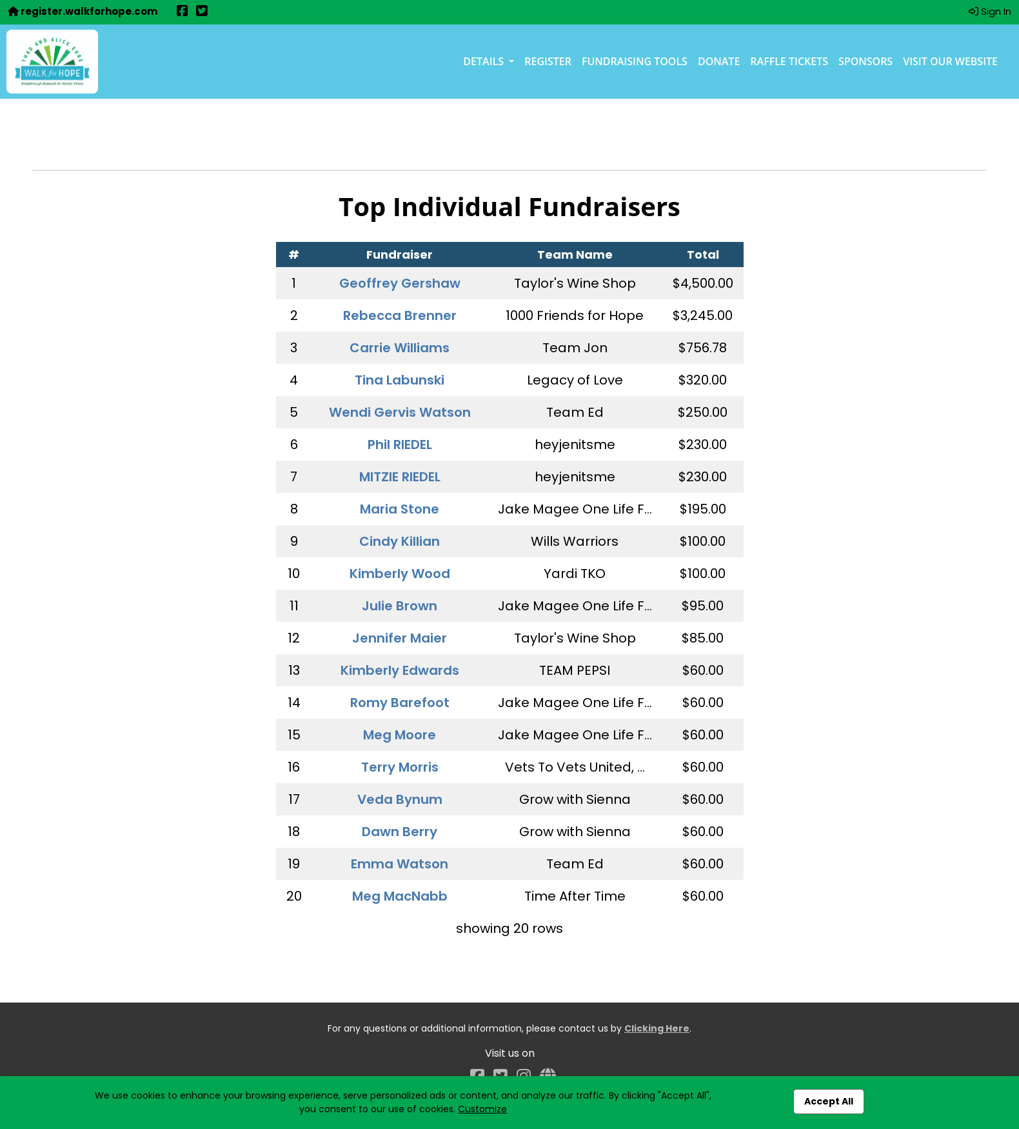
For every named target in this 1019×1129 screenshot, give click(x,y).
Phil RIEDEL (400, 444)
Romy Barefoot (400, 703)
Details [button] (484, 61)
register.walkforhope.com (82, 11)
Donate (719, 61)
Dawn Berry (399, 832)
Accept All (828, 1101)
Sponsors (865, 61)
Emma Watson (399, 864)
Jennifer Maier (399, 638)
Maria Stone (399, 509)
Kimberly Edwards (400, 670)
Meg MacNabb (400, 896)
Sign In (990, 11)
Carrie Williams (400, 348)
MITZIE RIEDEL (399, 477)
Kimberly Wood (400, 573)
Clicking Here (656, 1028)
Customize (482, 1109)
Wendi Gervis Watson (400, 412)
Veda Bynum (399, 799)
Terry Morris (400, 767)
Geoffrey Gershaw (399, 283)
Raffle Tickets (789, 61)
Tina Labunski (399, 380)
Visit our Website (950, 61)
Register (547, 61)
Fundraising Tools (635, 61)
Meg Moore (399, 735)
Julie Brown (399, 606)
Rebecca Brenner (400, 315)
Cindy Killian (399, 541)
